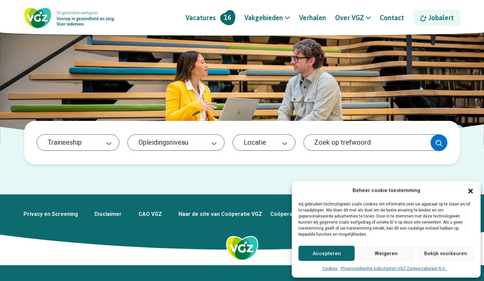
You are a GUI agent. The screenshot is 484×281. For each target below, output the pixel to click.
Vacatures (210, 17)
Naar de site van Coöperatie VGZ (220, 214)
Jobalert (437, 18)
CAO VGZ (150, 214)
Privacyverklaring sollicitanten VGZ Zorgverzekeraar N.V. (394, 268)
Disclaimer (108, 214)
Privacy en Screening (51, 214)
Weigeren (386, 253)
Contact (392, 17)
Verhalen (312, 17)
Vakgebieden (263, 17)
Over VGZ (349, 17)
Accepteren (327, 253)
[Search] (374, 142)
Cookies (329, 268)
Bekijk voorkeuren (445, 253)
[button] (470, 190)
